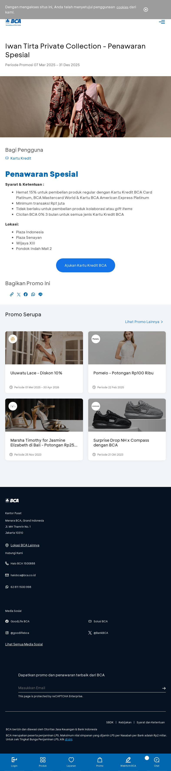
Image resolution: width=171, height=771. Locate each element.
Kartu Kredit (18, 158)
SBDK (109, 722)
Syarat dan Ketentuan (151, 722)
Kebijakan (125, 722)
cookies (122, 7)
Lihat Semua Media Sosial (24, 644)
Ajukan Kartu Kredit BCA (86, 265)
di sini (68, 739)
